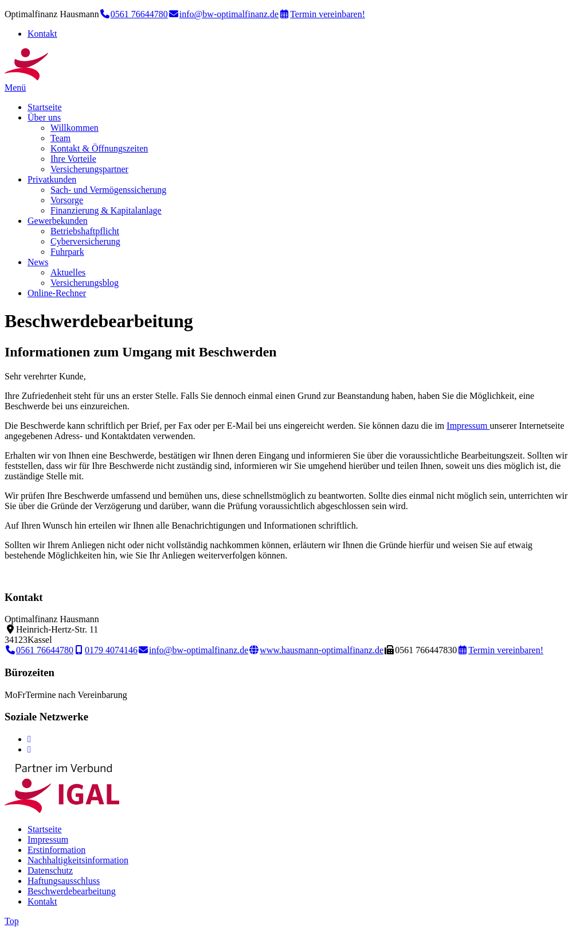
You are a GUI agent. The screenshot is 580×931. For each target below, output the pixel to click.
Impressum (467, 425)
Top (12, 921)
